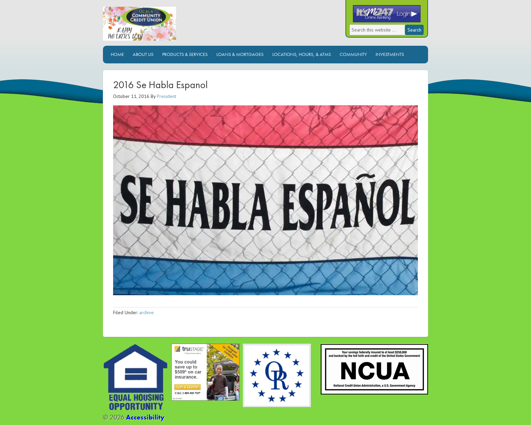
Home (117, 54)
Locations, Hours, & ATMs (301, 54)
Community (353, 54)
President (166, 96)
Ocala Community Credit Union (162, 26)
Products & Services (185, 54)
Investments (390, 54)
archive (146, 312)
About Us (143, 54)
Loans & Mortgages (239, 54)
